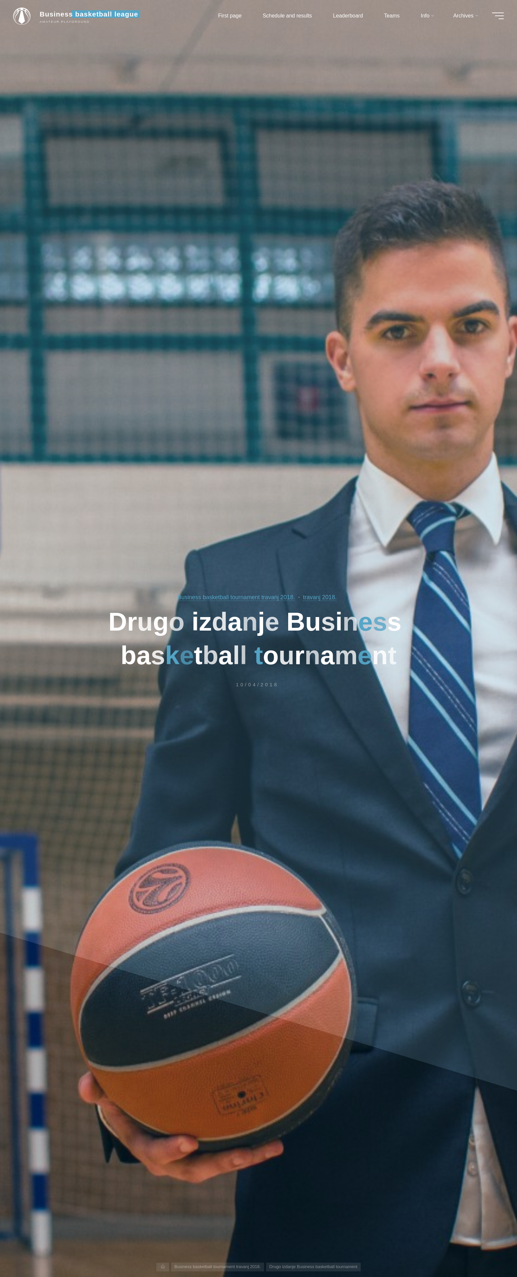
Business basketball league (89, 14)
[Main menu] (498, 16)
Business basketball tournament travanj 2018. (236, 597)
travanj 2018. (320, 597)
